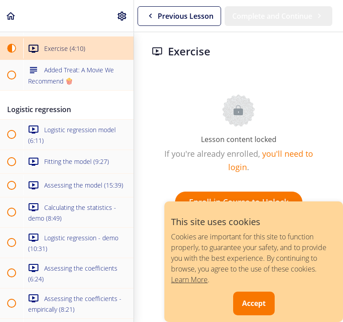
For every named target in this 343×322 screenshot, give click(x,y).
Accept (254, 303)
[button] (11, 16)
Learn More (189, 279)
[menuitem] (122, 16)
